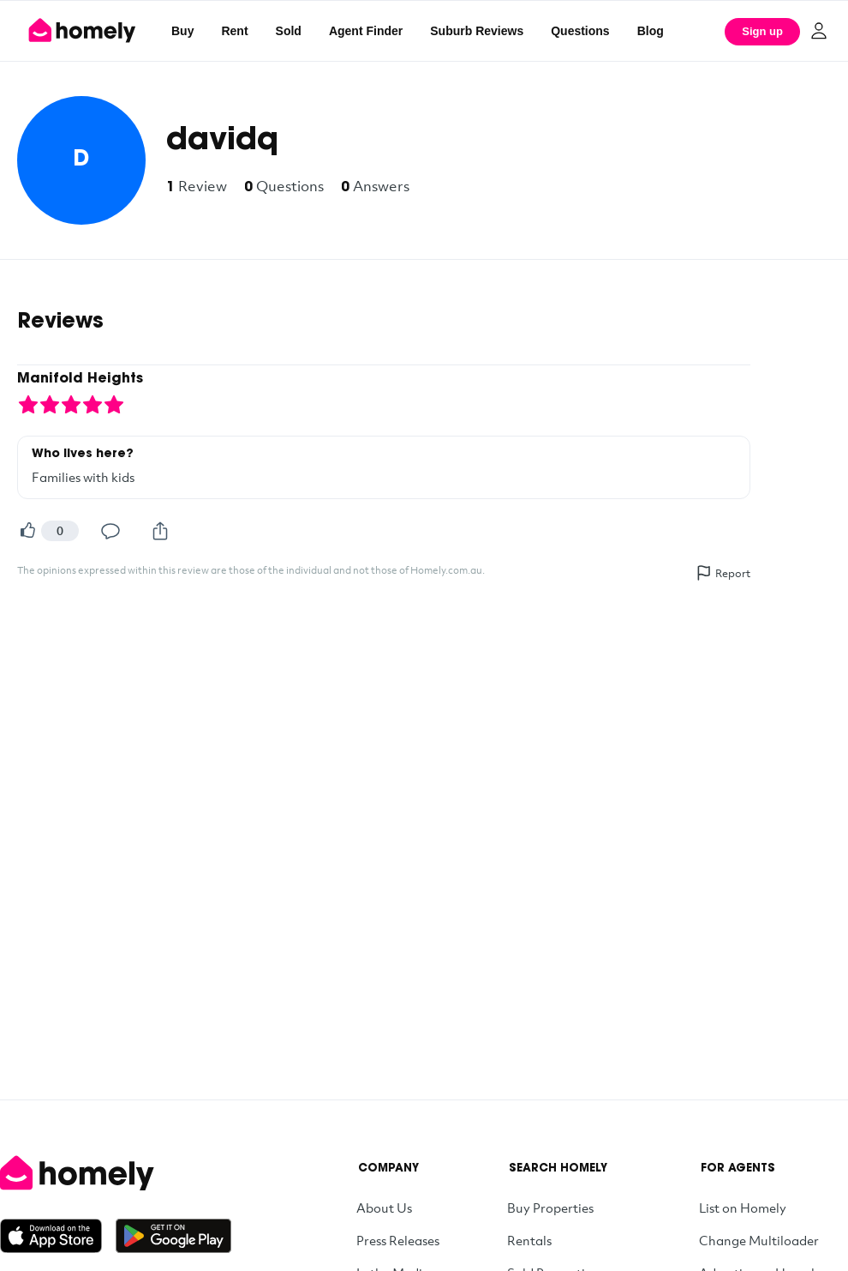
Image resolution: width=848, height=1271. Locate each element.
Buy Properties (550, 1207)
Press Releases (397, 1240)
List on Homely (742, 1207)
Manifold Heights (80, 379)
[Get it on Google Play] (173, 1236)
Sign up (762, 31)
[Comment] (110, 531)
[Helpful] (27, 531)
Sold (289, 31)
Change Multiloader (759, 1240)
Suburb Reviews (476, 31)
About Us (384, 1207)
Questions (580, 31)
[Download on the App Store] (58, 1236)
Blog (650, 31)
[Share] (160, 531)
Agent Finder (366, 31)
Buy (182, 31)
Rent (234, 31)
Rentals (529, 1240)
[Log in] (819, 31)
